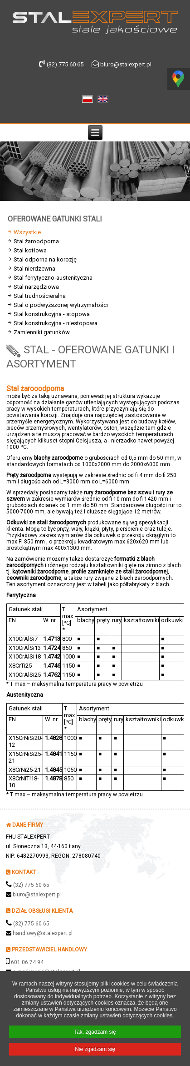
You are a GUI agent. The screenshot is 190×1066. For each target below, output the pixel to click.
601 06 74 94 (27, 962)
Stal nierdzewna (34, 268)
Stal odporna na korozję (45, 259)
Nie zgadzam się (95, 1049)
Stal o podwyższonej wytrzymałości (61, 305)
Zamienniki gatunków (42, 332)
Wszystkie (27, 232)
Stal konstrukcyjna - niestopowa (55, 323)
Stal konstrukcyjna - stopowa (52, 314)
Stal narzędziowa (36, 286)
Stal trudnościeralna (40, 295)
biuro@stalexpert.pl (37, 894)
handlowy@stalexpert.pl (43, 933)
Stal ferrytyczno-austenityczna (53, 277)
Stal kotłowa (30, 250)
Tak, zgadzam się (95, 1032)
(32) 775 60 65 (31, 885)
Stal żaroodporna (36, 241)
